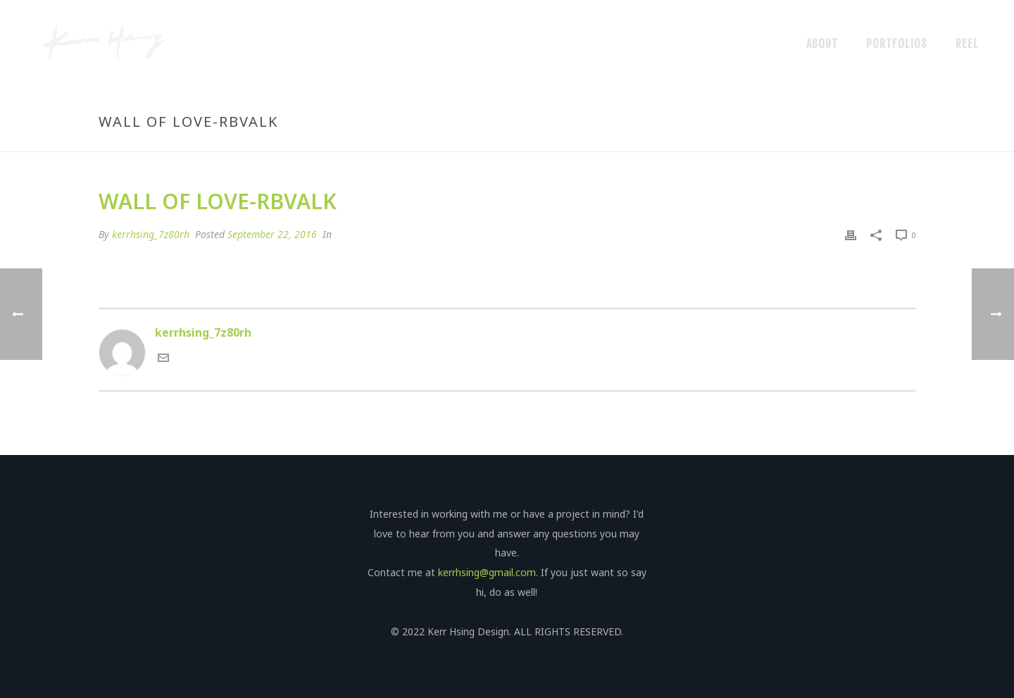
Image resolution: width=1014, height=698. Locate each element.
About (822, 44)
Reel (967, 44)
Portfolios (896, 44)
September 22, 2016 (272, 234)
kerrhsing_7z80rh (150, 234)
